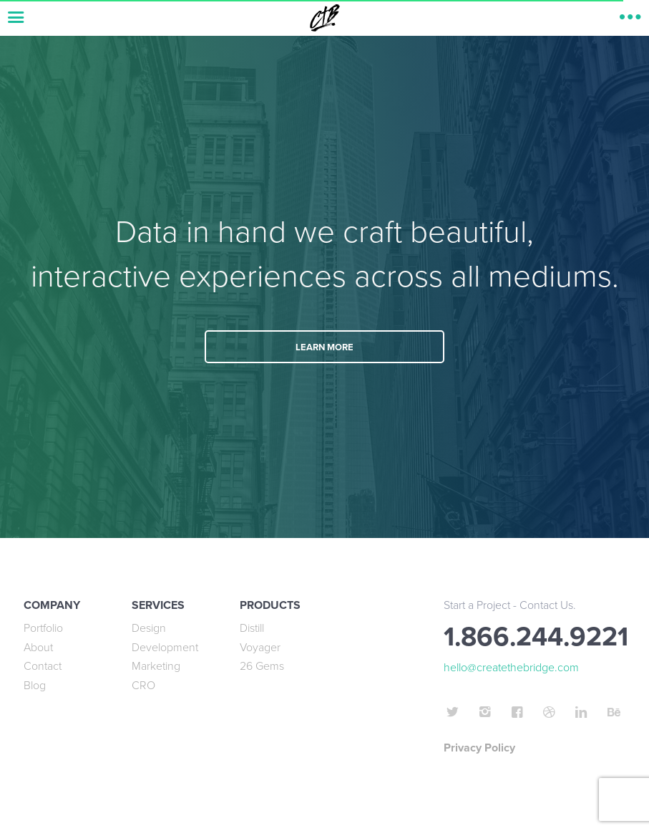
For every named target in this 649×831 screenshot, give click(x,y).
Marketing (156, 666)
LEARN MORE (324, 347)
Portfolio (43, 628)
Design (149, 628)
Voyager (260, 647)
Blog (35, 685)
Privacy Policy (479, 748)
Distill (252, 628)
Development (165, 647)
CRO (143, 685)
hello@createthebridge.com (511, 668)
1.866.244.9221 (536, 637)
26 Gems (262, 666)
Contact (43, 666)
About (38, 647)
